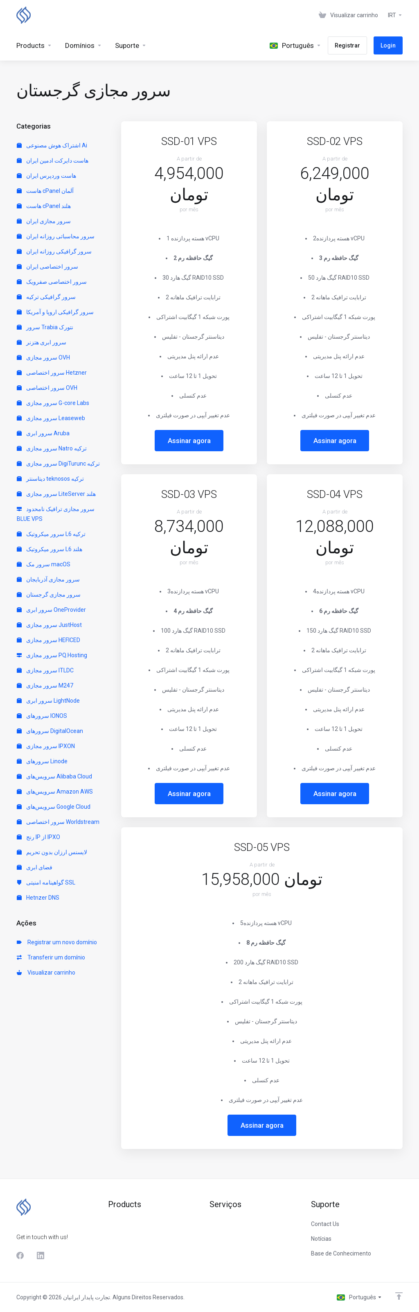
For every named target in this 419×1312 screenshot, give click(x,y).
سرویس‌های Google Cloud (53, 806)
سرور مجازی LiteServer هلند (56, 494)
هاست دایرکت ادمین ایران (52, 160)
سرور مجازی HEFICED (48, 640)
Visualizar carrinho (46, 972)
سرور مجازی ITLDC (45, 670)
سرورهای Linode (42, 761)
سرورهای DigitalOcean (50, 731)
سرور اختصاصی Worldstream (58, 822)
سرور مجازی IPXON (46, 746)
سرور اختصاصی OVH (47, 388)
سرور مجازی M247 (45, 685)
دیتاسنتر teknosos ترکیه (50, 478)
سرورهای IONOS (42, 716)
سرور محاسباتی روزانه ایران (56, 236)
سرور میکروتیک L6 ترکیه (51, 534)
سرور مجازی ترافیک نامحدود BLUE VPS (56, 514)
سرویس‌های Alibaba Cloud (54, 776)
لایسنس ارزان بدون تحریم (52, 852)
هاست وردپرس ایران (46, 175)
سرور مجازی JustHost (49, 625)
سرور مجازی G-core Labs (53, 403)
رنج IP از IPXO (38, 837)
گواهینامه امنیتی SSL (46, 882)
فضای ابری (34, 867)
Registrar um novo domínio (57, 942)
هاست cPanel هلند (44, 206)
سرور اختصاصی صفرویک (52, 281)
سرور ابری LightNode (48, 700)
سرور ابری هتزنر (41, 342)
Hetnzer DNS (38, 897)
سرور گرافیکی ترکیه (46, 297)
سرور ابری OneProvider (51, 609)
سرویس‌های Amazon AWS (55, 791)
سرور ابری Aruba (43, 433)
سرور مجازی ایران (44, 221)
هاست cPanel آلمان (45, 191)
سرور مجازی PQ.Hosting (52, 655)
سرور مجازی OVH (43, 357)
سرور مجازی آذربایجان (48, 579)
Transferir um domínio (51, 957)
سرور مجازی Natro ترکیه (52, 448)
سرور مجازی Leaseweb (51, 418)
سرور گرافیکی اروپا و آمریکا (55, 312)
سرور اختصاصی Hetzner (52, 372)
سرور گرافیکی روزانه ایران (54, 251)
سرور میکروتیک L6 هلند (49, 549)
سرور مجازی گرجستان (49, 594)
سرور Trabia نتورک (45, 327)
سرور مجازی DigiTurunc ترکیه (58, 463)
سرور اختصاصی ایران (47, 266)
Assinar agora (189, 441)
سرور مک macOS (43, 564)
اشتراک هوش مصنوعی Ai (52, 145)
